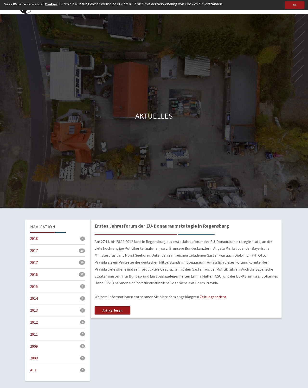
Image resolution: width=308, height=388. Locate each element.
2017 (57, 250)
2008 (57, 358)
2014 (57, 298)
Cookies (51, 4)
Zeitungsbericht (213, 296)
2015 (57, 286)
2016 (57, 274)
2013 (57, 310)
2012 (57, 322)
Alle (57, 370)
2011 (57, 334)
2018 (57, 238)
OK (294, 5)
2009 (57, 346)
